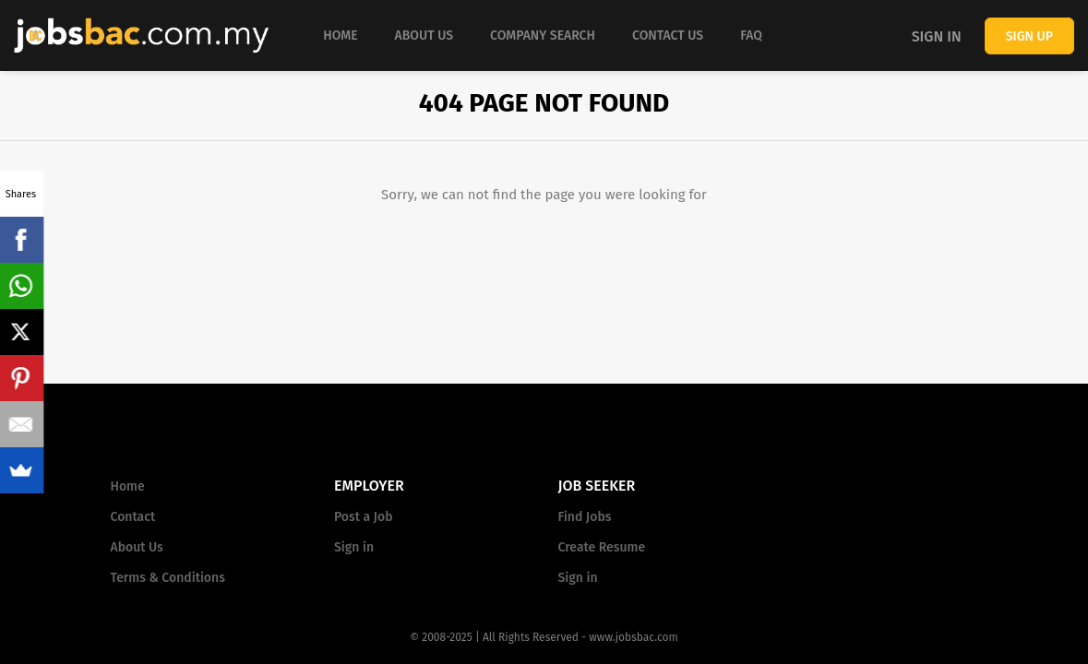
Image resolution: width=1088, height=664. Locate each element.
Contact (133, 517)
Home (128, 486)
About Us (137, 547)
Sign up (1029, 36)
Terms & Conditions (168, 578)
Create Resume (602, 547)
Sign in (937, 36)
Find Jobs (585, 517)
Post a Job (363, 517)
